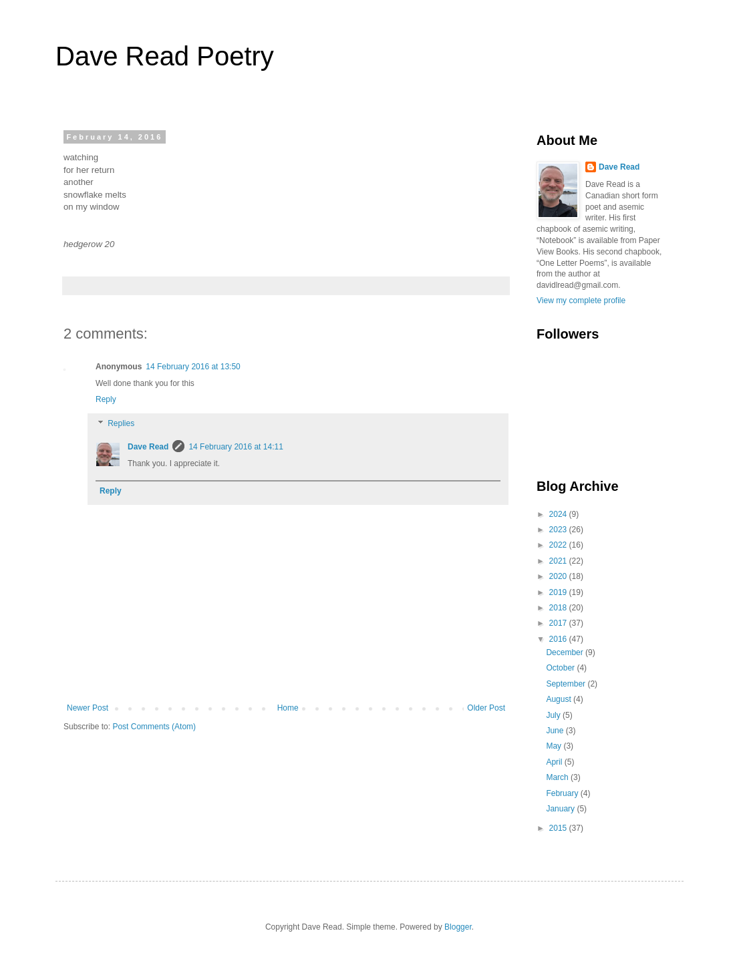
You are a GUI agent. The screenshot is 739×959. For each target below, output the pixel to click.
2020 (559, 576)
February (563, 793)
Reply (106, 399)
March (558, 777)
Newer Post (87, 708)
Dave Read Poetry (164, 56)
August (559, 699)
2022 (559, 545)
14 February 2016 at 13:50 (193, 366)
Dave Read (148, 446)
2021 (559, 561)
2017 (559, 623)
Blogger (458, 927)
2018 (559, 607)
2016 (559, 639)
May (554, 746)
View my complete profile (581, 300)
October (561, 668)
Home (288, 708)
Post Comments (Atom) (154, 726)
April (555, 762)
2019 (559, 592)
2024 (559, 514)
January (561, 808)
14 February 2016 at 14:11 (235, 446)
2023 (559, 529)
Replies (121, 423)
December (565, 652)
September (566, 684)
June (555, 730)
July (554, 715)
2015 (559, 828)
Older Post (486, 708)
